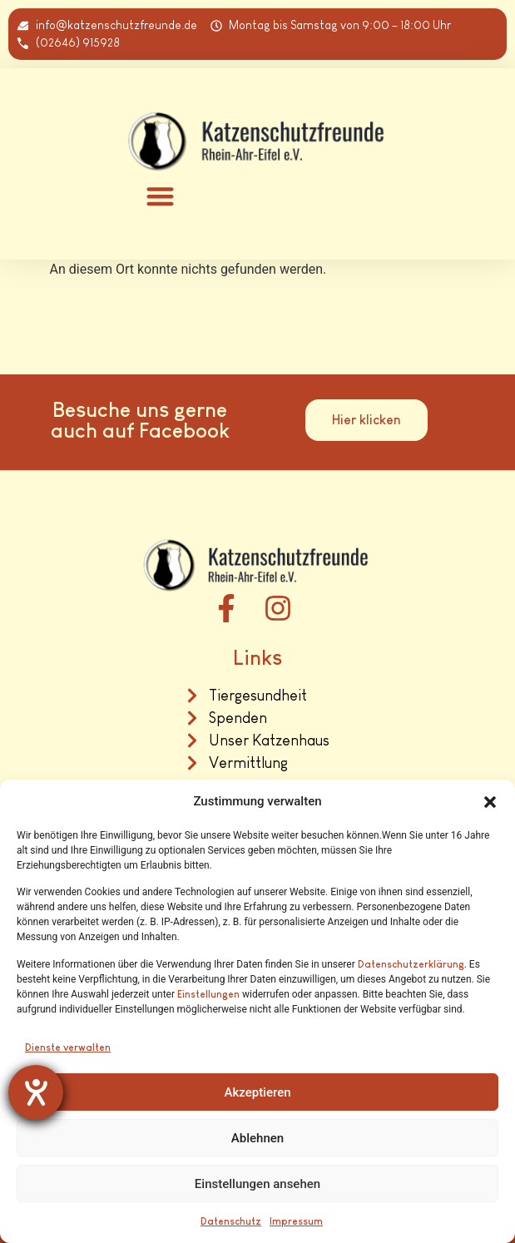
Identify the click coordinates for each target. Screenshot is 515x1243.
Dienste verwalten (68, 1047)
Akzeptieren (257, 1092)
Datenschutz (231, 1221)
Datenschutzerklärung (411, 964)
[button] (490, 802)
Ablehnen (257, 1138)
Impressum (296, 1221)
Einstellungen (208, 994)
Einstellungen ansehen (257, 1183)
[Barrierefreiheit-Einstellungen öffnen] (35, 1092)
